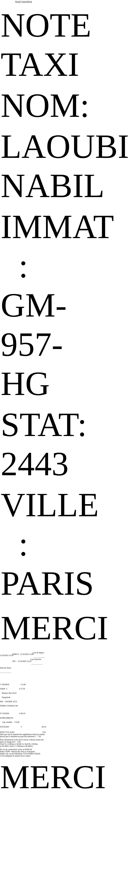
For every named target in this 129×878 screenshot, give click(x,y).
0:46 (8, 697)
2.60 (24, 684)
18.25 (14, 693)
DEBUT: (16, 654)
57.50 (23, 689)
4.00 (17, 722)
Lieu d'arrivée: (36, 659)
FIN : (14, 661)
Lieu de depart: (38, 653)
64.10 (44, 727)
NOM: (45, 105)
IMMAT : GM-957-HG (57, 305)
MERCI (54, 628)
